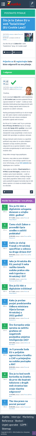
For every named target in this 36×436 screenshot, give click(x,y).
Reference (7, 420)
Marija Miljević (13, 219)
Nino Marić (12, 344)
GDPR (23, 424)
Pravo (19, 34)
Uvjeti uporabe (10, 424)
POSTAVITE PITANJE (15, 13)
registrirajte (21, 61)
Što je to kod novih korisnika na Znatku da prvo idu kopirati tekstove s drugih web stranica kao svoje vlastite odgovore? (20, 382)
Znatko (5, 39)
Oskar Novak (19, 87)
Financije (26, 407)
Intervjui (16, 416)
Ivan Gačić (19, 281)
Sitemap (6, 428)
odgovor (12, 87)
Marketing (28, 416)
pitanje (11, 34)
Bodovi (19, 420)
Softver (26, 342)
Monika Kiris (12, 320)
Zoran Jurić (6, 36)
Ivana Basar (12, 408)
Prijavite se (8, 61)
